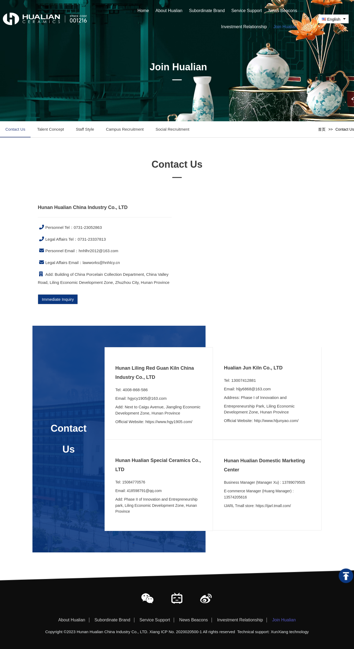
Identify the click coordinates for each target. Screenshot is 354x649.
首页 (322, 129)
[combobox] (334, 18)
